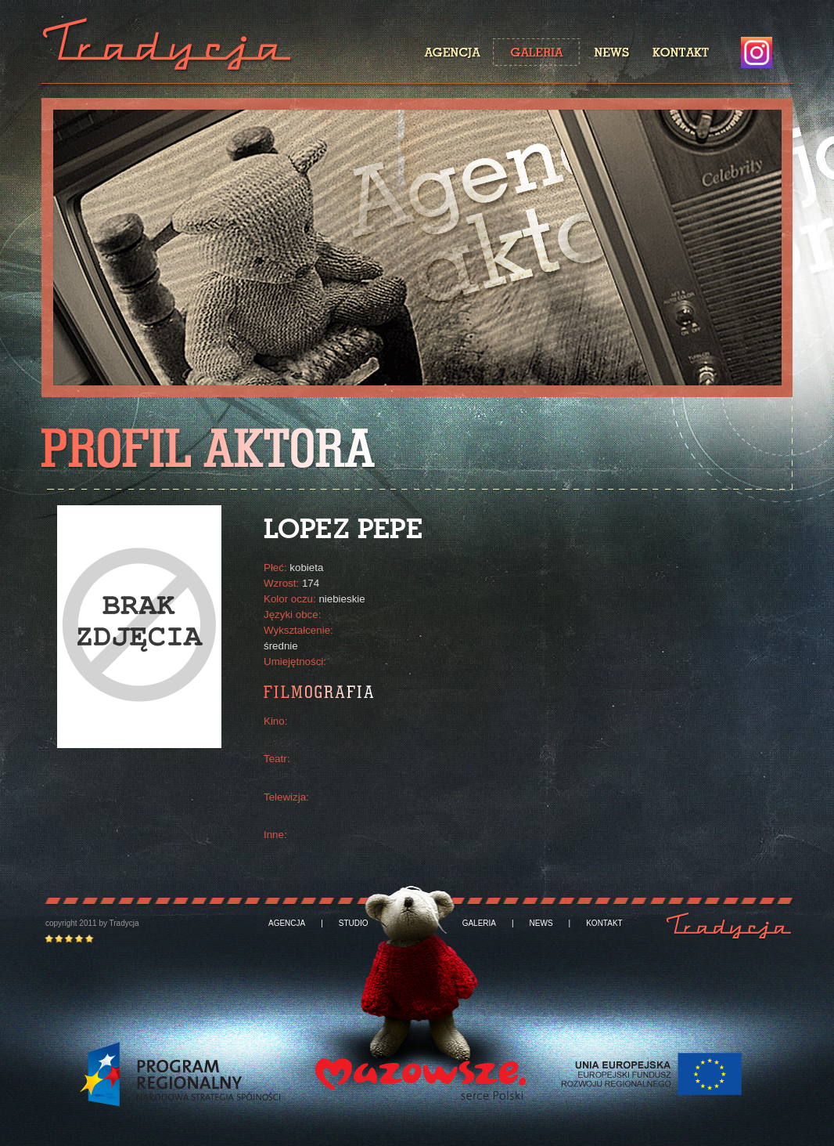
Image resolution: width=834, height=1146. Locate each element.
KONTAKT (604, 923)
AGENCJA (286, 923)
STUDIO (353, 923)
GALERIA (479, 923)
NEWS (541, 923)
